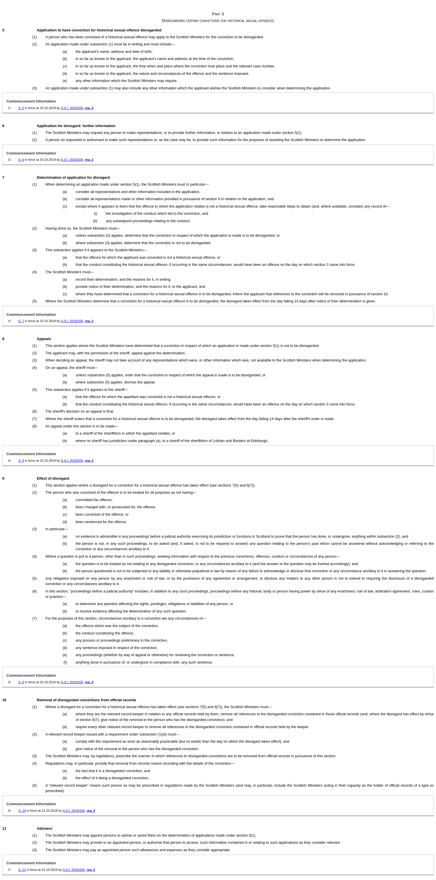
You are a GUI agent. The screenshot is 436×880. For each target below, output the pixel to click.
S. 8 (21, 460)
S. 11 (22, 869)
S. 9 (21, 682)
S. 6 (21, 159)
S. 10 (22, 810)
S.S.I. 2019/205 (72, 108)
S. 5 (21, 108)
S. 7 (21, 321)
